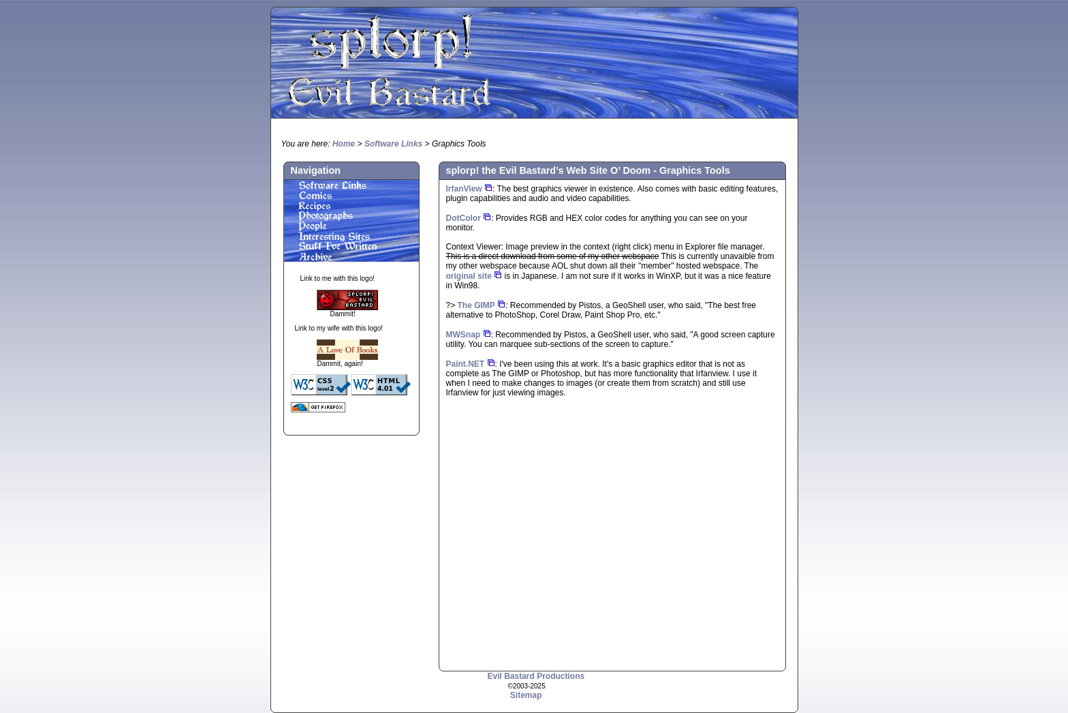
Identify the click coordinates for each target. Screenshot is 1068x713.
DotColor (463, 218)
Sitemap (526, 695)
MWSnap (463, 334)
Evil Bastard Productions (536, 676)
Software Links (393, 144)
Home (343, 144)
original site (469, 276)
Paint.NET (465, 364)
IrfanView (464, 189)
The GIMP (476, 305)
